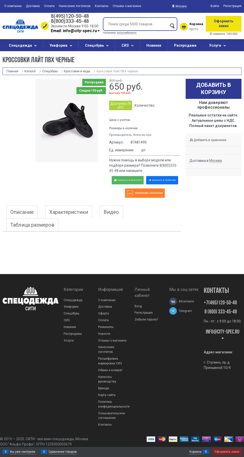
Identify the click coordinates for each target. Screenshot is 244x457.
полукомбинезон (127, 32)
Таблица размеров (32, 224)
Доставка (33, 6)
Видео (111, 212)
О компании (13, 6)
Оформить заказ (223, 23)
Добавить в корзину (213, 88)
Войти (215, 6)
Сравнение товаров (63, 452)
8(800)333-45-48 (70, 21)
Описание (22, 212)
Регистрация (232, 6)
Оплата (49, 6)
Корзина (195, 452)
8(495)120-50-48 (70, 16)
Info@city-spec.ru (222, 334)
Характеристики (68, 212)
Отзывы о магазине (127, 6)
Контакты (101, 6)
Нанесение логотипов (75, 6)
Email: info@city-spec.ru (75, 30)
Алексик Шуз (142, 135)
